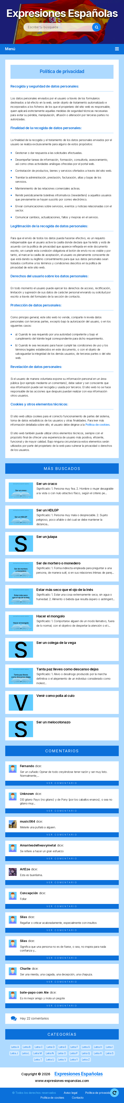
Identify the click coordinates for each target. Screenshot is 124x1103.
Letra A (15, 1046)
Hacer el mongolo (50, 616)
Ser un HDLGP (47, 510)
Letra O (62, 1053)
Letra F (74, 1046)
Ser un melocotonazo (53, 722)
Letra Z (86, 1059)
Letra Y (74, 1059)
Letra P (74, 1053)
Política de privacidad (62, 71)
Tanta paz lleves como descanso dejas (67, 669)
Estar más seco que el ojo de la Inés (64, 590)
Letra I (109, 1046)
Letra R (98, 1053)
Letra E (62, 1046)
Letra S (110, 1053)
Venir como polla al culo (55, 696)
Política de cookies (97, 424)
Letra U (50, 1059)
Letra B (27, 1046)
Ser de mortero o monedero (58, 563)
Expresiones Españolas (62, 13)
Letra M (37, 1053)
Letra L (25, 1053)
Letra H (98, 1046)
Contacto (78, 1097)
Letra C (39, 1046)
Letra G (86, 1046)
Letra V (62, 1059)
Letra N (50, 1053)
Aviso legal (70, 1092)
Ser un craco (46, 484)
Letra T (38, 1059)
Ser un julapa (46, 537)
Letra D (51, 1046)
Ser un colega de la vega (56, 643)
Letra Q (86, 1053)
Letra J (14, 1053)
